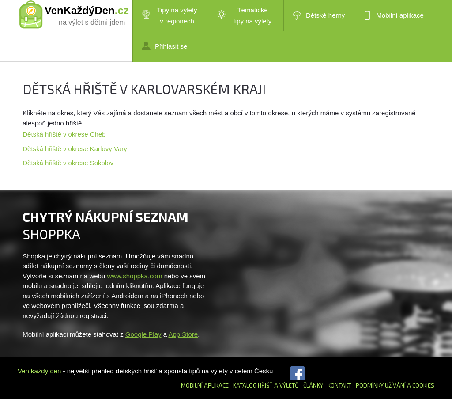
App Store (183, 334)
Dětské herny (319, 15)
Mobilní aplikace (393, 15)
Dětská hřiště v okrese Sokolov (68, 163)
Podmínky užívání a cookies (395, 385)
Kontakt (339, 385)
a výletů (286, 385)
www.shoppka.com (134, 276)
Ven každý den (39, 371)
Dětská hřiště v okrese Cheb (64, 134)
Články (313, 385)
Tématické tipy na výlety (244, 15)
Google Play (143, 334)
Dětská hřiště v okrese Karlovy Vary (75, 148)
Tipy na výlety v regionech (169, 15)
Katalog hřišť (253, 385)
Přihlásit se (164, 46)
